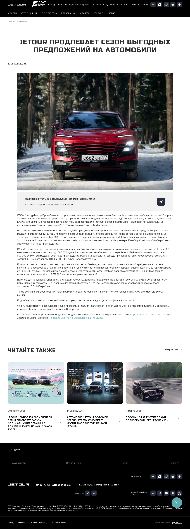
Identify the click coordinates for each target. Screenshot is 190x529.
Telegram (54, 317)
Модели (15, 449)
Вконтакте (67, 317)
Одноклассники (83, 317)
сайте (131, 300)
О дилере (84, 13)
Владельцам (73, 463)
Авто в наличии (29, 13)
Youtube (97, 317)
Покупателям (18, 463)
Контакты (99, 13)
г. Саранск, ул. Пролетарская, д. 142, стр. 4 (99, 484)
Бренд (124, 463)
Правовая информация (39, 523)
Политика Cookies (59, 523)
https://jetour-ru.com (141, 314)
